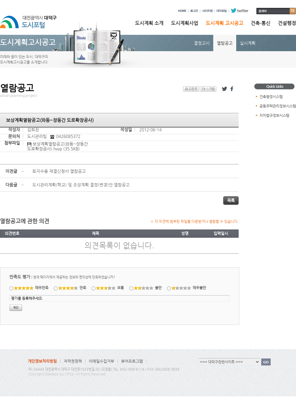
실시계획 (248, 43)
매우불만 (189, 288)
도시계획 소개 (149, 23)
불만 (148, 288)
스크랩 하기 (208, 89)
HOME (182, 10)
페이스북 (233, 89)
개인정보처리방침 (42, 361)
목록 (231, 200)
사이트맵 (207, 10)
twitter (240, 10)
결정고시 (202, 43)
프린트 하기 (191, 89)
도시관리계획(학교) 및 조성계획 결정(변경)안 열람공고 (81, 184)
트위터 (224, 89)
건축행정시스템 (271, 96)
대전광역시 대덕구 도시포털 (33, 19)
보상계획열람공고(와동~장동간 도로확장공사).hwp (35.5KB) (57, 146)
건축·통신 (260, 23)
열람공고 (225, 43)
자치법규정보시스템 (274, 115)
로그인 (194, 10)
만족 (72, 288)
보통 (110, 288)
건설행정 (287, 23)
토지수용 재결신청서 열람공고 (59, 171)
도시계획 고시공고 (224, 23)
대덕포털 (222, 10)
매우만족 (31, 288)
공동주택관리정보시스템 (277, 106)
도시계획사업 (184, 23)
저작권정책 (73, 361)
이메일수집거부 (101, 361)
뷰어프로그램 (132, 361)
